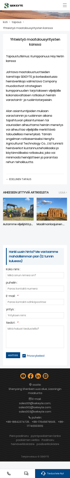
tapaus (16, 22)
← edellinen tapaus (18, 179)
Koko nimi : (13, 269)
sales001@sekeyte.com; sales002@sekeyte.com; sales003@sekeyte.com (35, 407)
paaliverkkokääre (48, 444)
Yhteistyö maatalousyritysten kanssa (28, 28)
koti (5, 22)
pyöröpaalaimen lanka (46, 436)
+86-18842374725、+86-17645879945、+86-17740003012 (35, 424)
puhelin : (12, 283)
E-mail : (12, 296)
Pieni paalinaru (19, 436)
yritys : (10, 309)
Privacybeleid (35, 356)
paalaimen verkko (28, 440)
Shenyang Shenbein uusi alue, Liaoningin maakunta (35, 391)
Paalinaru (48, 440)
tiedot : (12, 323)
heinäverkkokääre (23, 444)
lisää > (63, 192)
